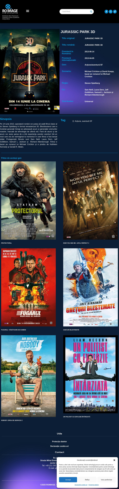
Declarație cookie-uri (81, 485)
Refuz (87, 480)
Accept (68, 480)
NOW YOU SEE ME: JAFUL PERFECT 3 (76, 243)
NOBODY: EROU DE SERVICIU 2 (12, 420)
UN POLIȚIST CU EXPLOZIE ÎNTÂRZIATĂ (76, 417)
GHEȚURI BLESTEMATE (71, 330)
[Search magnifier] (91, 11)
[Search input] (75, 11)
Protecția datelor (94, 485)
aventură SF (87, 121)
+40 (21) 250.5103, (53, 466)
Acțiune (78, 121)
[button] (114, 460)
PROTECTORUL (6, 243)
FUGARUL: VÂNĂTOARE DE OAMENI (13, 330)
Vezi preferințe (106, 480)
